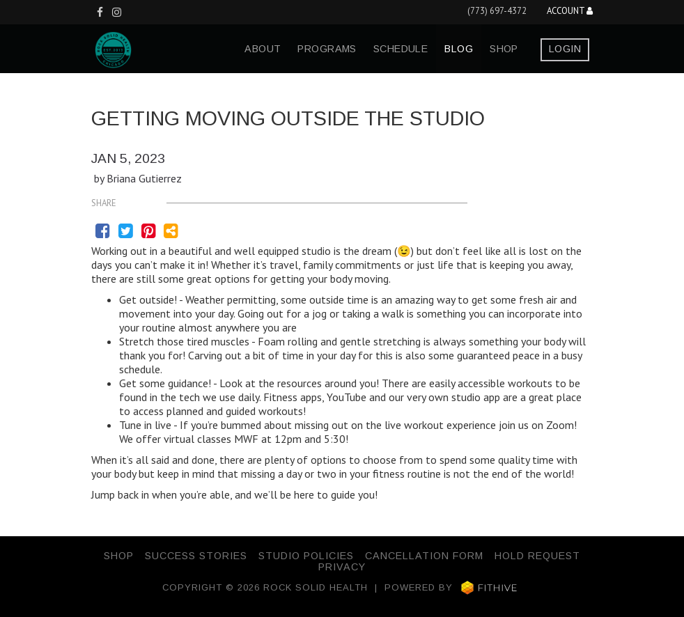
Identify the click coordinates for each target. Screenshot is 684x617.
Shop (504, 48)
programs (326, 48)
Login (565, 48)
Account (570, 11)
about (262, 48)
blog (458, 48)
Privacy (342, 566)
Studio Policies (306, 555)
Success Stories (196, 555)
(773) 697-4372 (497, 11)
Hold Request (537, 555)
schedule (400, 48)
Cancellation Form (424, 555)
